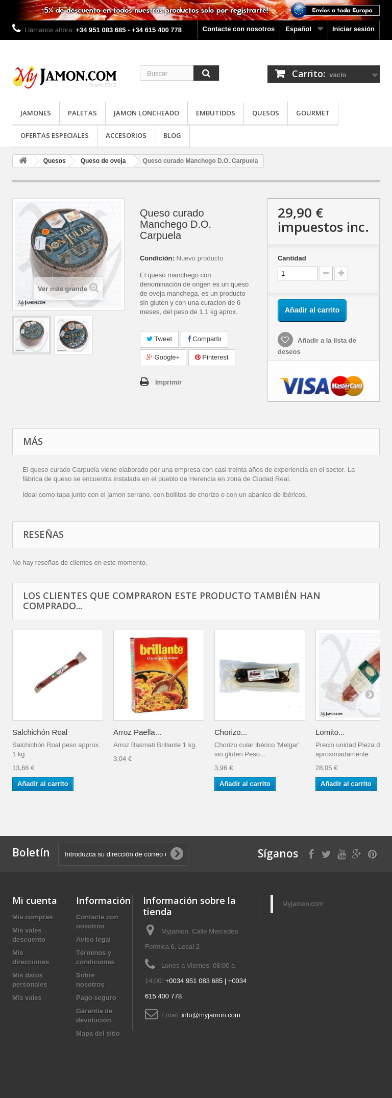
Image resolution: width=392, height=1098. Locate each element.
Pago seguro (96, 997)
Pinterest (212, 357)
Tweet (159, 339)
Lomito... (330, 732)
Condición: (157, 258)
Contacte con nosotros (239, 29)
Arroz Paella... (137, 732)
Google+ (163, 357)
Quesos (265, 112)
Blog (172, 135)
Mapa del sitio (98, 1033)
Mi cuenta (34, 900)
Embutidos (215, 112)
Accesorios (126, 135)
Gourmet (313, 112)
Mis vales (27, 997)
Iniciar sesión (353, 29)
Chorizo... (230, 732)
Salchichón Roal (39, 732)
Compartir (204, 339)
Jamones (35, 112)
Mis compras (32, 917)
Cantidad (292, 258)
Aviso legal (93, 939)
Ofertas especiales (54, 135)
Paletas (82, 112)
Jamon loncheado (146, 112)
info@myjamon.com (211, 1015)
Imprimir (168, 382)
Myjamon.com (303, 904)
